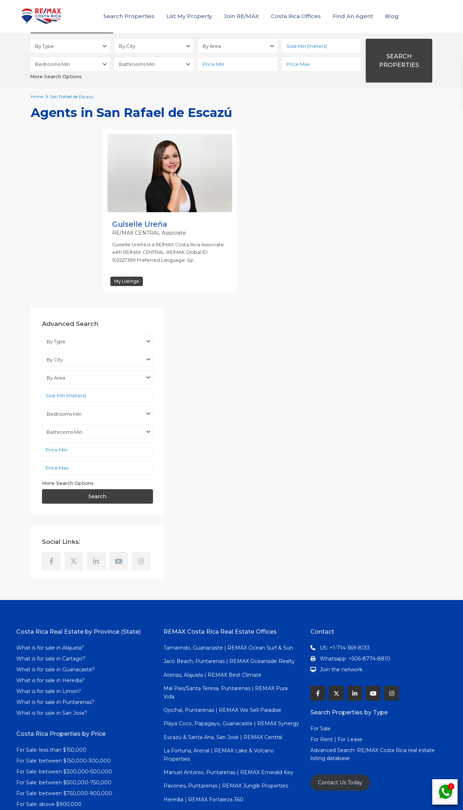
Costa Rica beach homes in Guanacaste (66, 682)
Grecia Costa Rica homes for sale (57, 704)
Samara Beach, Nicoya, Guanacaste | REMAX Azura (227, 673)
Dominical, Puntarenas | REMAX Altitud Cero (219, 762)
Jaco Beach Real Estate (47, 660)
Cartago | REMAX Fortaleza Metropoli (211, 735)
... (196, 260)
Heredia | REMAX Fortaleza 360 (203, 619)
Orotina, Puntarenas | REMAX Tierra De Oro (218, 686)
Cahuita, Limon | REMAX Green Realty (211, 749)
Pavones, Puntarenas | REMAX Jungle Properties (225, 605)
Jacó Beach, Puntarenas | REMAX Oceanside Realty (229, 480)
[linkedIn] (384, 358)
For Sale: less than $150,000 (51, 569)
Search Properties (128, 16)
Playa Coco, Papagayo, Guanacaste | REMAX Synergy (231, 543)
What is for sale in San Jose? (51, 532)
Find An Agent (353, 16)
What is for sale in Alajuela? (50, 467)
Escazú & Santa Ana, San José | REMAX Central (222, 556)
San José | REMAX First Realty (201, 632)
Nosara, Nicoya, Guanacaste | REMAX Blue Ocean (226, 659)
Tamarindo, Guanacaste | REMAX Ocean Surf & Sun (228, 467)
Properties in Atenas (42, 671)
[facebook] (340, 358)
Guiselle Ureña (139, 224)
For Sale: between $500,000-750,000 (63, 602)
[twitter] (362, 358)
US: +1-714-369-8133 (345, 467)
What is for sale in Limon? (48, 510)
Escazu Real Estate (40, 693)
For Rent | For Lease (336, 558)
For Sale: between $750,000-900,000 (64, 612)
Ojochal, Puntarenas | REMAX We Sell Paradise (222, 529)
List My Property (189, 16)
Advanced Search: (333, 569)
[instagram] (340, 380)
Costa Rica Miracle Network (51, 715)
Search (376, 293)
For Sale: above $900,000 (49, 623)
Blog (392, 16)
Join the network (341, 489)
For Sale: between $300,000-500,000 (64, 591)
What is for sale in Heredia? (50, 499)
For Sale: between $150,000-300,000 (63, 580)
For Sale (320, 548)
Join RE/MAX (241, 16)
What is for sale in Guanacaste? (55, 489)
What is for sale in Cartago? (50, 478)
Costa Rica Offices (296, 16)
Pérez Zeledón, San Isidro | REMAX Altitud (217, 721)
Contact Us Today (340, 602)
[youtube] (407, 358)
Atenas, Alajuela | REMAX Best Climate (212, 494)
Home (37, 96)
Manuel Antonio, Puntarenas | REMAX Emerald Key (228, 591)
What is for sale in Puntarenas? (55, 521)
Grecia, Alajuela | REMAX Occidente (208, 646)
